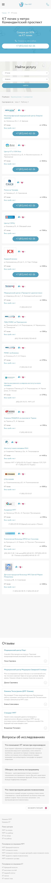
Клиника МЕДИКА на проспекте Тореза (20, 418)
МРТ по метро (7, 830)
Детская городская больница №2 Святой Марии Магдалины (23, 576)
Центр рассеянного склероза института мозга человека (22, 384)
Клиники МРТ (7, 819)
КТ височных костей (9, 870)
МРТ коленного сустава (10, 858)
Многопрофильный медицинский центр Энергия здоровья (23, 117)
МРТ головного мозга (9, 850)
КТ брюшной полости (9, 867)
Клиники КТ (6, 822)
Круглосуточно (16, 97)
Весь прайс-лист (10, 128)
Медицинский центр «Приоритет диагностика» (23, 293)
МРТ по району (7, 833)
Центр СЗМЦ (9, 223)
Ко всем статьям (35, 808)
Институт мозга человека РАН (16, 448)
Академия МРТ (10, 510)
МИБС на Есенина (11, 353)
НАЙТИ (25, 86)
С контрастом (28, 97)
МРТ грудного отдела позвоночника (15, 856)
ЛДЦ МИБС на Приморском (15, 322)
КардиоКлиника (10, 259)
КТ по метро (6, 836)
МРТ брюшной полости (10, 847)
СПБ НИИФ (9, 479)
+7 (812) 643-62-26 (47, 4)
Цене (17, 102)
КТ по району (7, 838)
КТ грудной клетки (8, 873)
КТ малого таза (7, 878)
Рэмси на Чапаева (11, 190)
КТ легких (5, 876)
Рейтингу (24, 102)
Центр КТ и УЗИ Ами (12, 152)
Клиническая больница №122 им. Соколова (21, 539)
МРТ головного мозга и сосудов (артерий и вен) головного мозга (25, 853)
